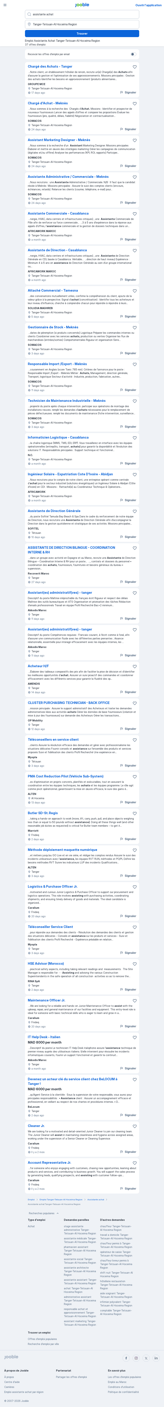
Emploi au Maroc (117, 1381)
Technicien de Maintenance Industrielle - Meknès (67, 401)
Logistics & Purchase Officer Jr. (52, 886)
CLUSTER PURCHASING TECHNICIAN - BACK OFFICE (69, 703)
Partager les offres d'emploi (71, 1376)
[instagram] (136, 1358)
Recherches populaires (44, 1213)
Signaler (128, 92)
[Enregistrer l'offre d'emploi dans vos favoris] (135, 67)
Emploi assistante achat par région (24, 1391)
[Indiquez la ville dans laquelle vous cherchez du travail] (82, 24)
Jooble (25, 1400)
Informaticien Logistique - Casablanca (58, 437)
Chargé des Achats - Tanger (50, 66)
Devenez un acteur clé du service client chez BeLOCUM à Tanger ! (72, 1081)
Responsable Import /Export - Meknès (57, 364)
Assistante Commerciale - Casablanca (58, 213)
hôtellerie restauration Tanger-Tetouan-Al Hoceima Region (116, 1285)
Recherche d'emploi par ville (43, 1343)
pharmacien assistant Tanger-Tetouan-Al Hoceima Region (80, 1250)
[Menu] (5, 5)
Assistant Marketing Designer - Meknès (59, 140)
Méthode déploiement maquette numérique (62, 850)
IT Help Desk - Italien (44, 1037)
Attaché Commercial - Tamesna (53, 290)
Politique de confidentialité (123, 1391)
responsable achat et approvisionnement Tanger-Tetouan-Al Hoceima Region (80, 1312)
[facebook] (126, 1358)
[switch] (133, 54)
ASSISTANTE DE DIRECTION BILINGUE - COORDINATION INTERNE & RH (71, 550)
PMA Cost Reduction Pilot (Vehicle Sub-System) (66, 776)
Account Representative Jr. (49, 1162)
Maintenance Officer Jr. (46, 1000)
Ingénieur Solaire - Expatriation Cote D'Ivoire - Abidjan (70, 474)
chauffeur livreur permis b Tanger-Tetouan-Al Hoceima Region (116, 1264)
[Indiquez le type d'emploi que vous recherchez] (82, 14)
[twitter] (146, 1358)
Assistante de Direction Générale (54, 511)
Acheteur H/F (38, 666)
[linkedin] (156, 1358)
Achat (31, 1226)
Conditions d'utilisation (121, 1386)
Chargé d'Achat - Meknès (48, 103)
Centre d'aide (12, 1381)
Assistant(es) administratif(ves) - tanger (60, 592)
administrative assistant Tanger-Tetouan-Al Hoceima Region (80, 1300)
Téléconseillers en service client (53, 739)
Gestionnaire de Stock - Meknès (53, 327)
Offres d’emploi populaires (42, 1338)
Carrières (9, 1386)
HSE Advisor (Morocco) (46, 963)
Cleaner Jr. (36, 1126)
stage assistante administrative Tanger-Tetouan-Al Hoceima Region (80, 1230)
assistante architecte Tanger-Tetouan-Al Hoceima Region (80, 1271)
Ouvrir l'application (148, 5)
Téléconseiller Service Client (50, 927)
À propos (9, 1376)
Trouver (82, 33)
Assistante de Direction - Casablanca (57, 250)
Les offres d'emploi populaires (124, 1376)
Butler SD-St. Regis (43, 813)
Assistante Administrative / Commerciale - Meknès (68, 177)
